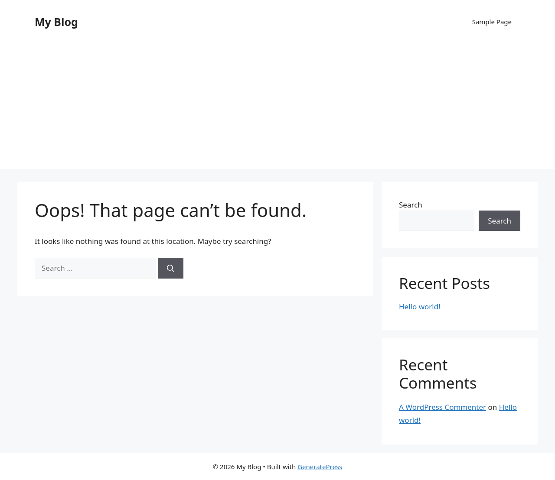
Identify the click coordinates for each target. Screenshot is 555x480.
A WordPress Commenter (442, 407)
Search (410, 205)
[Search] (170, 268)
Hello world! (420, 306)
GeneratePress (319, 466)
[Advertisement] (277, 108)
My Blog (56, 21)
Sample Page (492, 21)
